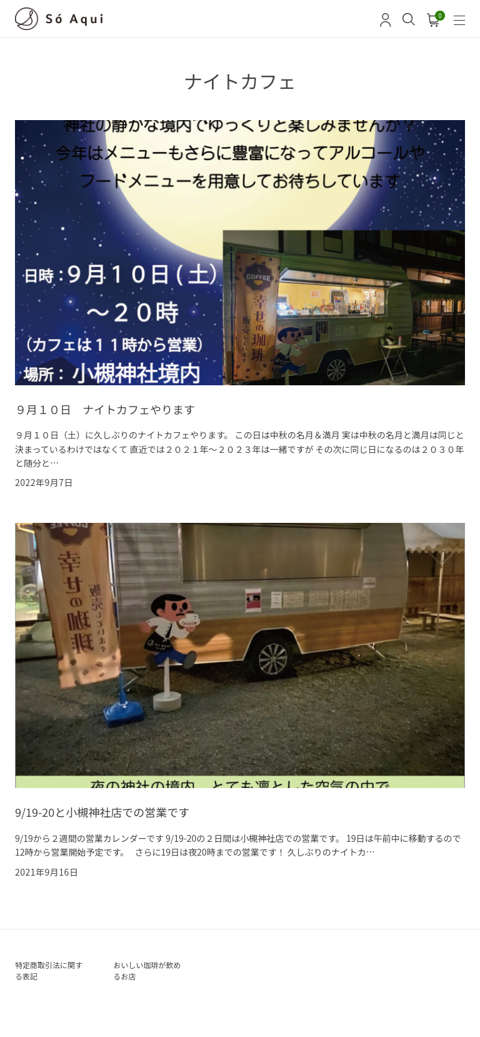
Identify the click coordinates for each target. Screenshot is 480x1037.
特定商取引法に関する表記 (48, 970)
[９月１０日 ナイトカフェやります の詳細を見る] (240, 304)
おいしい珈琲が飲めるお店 (147, 970)
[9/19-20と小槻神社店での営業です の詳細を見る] (240, 700)
